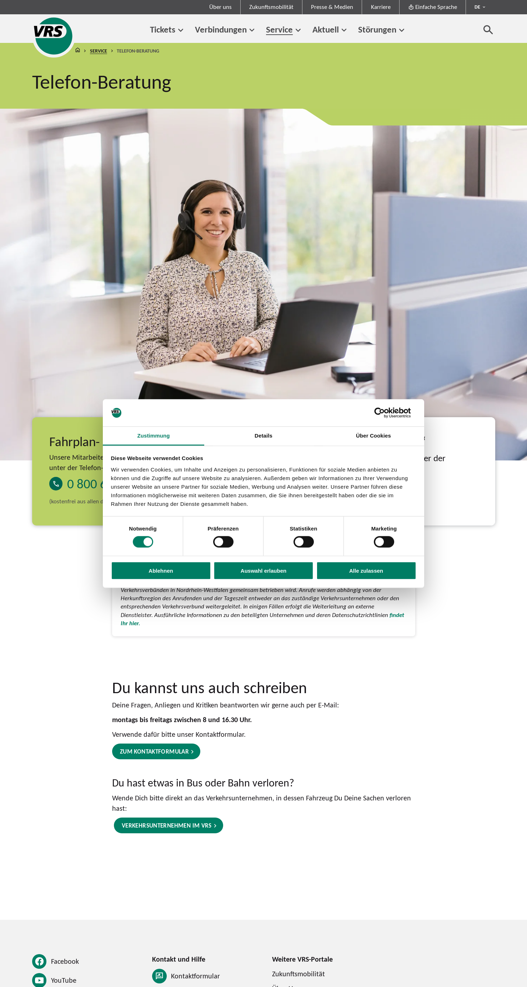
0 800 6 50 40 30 (111, 483)
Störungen (377, 29)
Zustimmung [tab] (153, 436)
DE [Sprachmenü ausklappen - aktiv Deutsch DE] (477, 7)
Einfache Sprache (432, 7)
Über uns (220, 7)
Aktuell (325, 29)
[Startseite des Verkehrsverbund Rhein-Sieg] (53, 36)
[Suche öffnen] (488, 29)
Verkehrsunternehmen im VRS (167, 826)
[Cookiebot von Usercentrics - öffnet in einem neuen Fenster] (385, 413)
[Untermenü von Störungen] (401, 30)
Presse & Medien (332, 7)
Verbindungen (221, 29)
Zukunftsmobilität (271, 7)
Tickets (162, 29)
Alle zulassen (366, 570)
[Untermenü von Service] (298, 30)
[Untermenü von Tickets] (180, 30)
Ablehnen (161, 570)
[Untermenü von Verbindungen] (252, 30)
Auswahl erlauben (263, 570)
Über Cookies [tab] (373, 436)
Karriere (381, 7)
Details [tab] (263, 436)
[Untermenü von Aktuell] (344, 30)
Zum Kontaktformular (154, 752)
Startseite (77, 51)
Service (279, 29)
